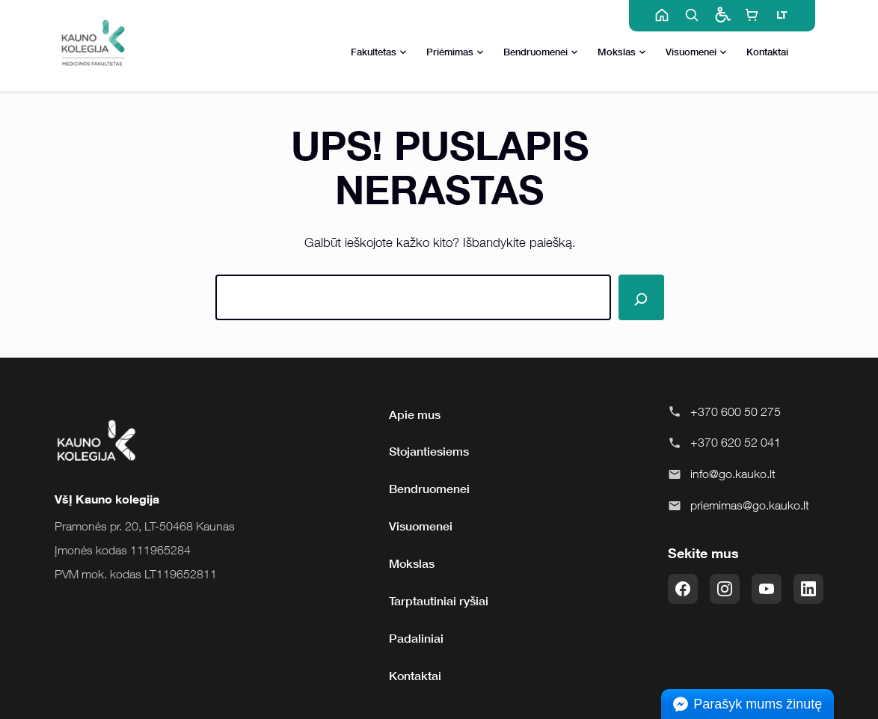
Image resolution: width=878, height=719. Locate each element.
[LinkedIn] (808, 589)
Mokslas (622, 53)
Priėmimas (455, 53)
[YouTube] (767, 589)
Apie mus (414, 414)
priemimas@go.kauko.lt (749, 505)
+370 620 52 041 (735, 442)
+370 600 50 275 (735, 411)
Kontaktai (767, 52)
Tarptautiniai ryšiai (438, 600)
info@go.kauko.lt (733, 473)
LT (782, 14)
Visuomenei (696, 53)
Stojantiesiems (429, 451)
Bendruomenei (540, 53)
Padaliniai (416, 638)
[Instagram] (725, 589)
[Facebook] (683, 589)
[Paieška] (640, 297)
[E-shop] (752, 15)
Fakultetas (379, 53)
